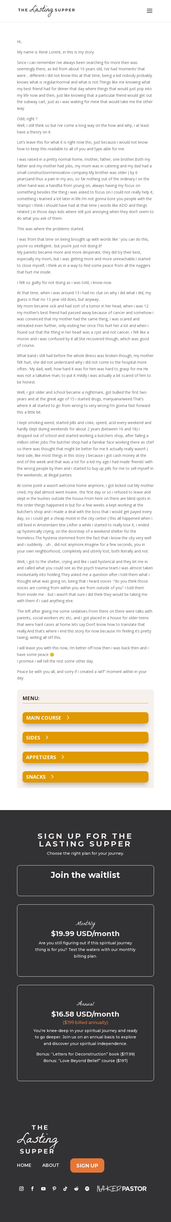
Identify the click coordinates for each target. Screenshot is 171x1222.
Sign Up (87, 1165)
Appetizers (41, 757)
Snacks (36, 776)
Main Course (43, 717)
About (50, 1165)
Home (24, 1165)
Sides (33, 737)
